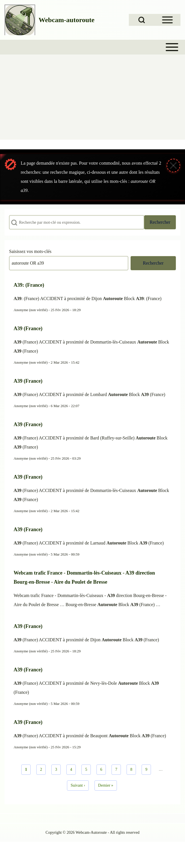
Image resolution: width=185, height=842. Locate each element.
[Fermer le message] (173, 165)
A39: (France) (29, 285)
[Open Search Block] (141, 20)
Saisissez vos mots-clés (30, 251)
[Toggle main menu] (92, 47)
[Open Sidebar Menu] (167, 20)
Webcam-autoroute (66, 20)
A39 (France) (28, 328)
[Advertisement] (92, 97)
